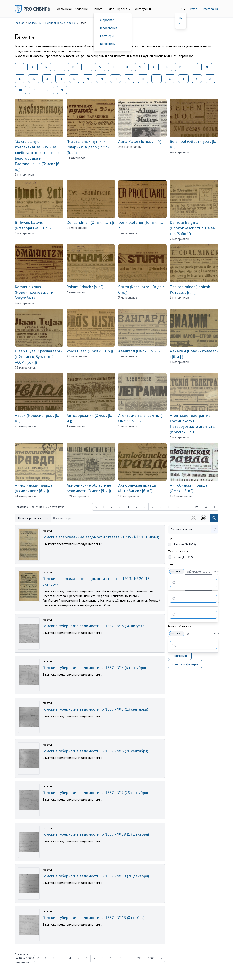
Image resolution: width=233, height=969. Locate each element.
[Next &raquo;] (214, 507)
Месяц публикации (179, 626)
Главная (19, 23)
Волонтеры (107, 44)
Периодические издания (60, 23)
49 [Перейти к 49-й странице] (196, 507)
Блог (110, 9)
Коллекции (82, 9)
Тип (170, 539)
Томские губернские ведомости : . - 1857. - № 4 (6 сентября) (94, 667)
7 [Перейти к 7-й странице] (152, 507)
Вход (194, 9)
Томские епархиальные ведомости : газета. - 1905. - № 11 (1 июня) (101, 537)
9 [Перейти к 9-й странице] (169, 507)
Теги (171, 564)
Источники (64, 9)
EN (180, 18)
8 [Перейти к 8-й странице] (160, 507)
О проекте (107, 20)
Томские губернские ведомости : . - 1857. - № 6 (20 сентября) (95, 750)
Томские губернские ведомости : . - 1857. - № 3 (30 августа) (94, 625)
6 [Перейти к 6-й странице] (144, 507)
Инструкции (143, 9)
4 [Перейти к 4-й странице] (128, 507)
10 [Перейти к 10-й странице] (177, 507)
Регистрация (210, 9)
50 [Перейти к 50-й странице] (206, 507)
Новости (98, 9)
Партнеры (107, 36)
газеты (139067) (183, 557)
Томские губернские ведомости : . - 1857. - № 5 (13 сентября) (95, 709)
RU (180, 23)
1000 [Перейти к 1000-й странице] (151, 958)
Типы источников (178, 551)
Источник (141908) (184, 544)
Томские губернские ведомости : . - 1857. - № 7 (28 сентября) (95, 792)
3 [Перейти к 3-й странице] (120, 507)
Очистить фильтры (185, 664)
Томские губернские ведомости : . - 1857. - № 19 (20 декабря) (96, 876)
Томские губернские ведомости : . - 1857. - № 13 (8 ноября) (94, 917)
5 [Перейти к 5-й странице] (136, 507)
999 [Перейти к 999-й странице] (139, 958)
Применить (180, 656)
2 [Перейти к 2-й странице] (112, 507)
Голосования (108, 28)
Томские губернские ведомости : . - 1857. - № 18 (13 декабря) (96, 834)
